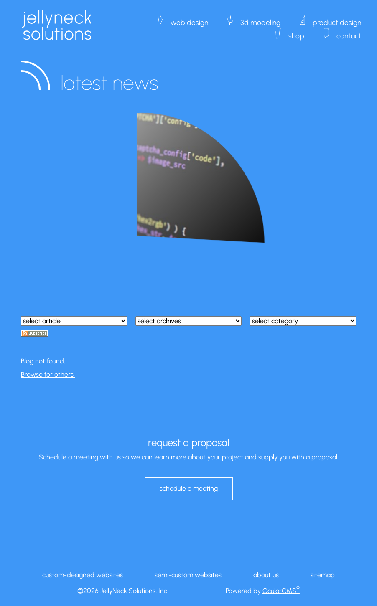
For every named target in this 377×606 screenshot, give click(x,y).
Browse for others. (48, 374)
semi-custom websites (188, 575)
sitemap (323, 575)
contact (348, 31)
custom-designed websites (82, 575)
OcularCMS (281, 591)
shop (296, 31)
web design (189, 18)
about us (266, 575)
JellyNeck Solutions (56, 25)
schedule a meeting (189, 488)
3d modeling (260, 18)
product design (337, 18)
